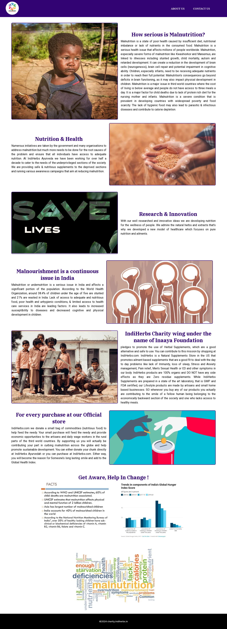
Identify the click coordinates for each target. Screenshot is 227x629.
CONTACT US (201, 8)
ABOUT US (178, 8)
